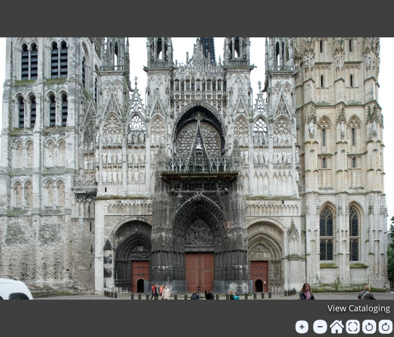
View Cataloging (359, 308)
